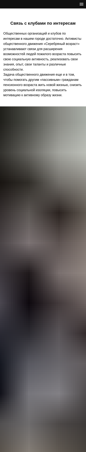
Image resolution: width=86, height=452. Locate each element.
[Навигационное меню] (81, 4)
